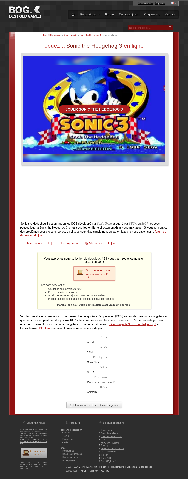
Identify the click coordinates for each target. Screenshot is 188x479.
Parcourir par (90, 14)
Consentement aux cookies (139, 467)
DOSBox (44, 328)
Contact (170, 14)
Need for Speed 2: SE (111, 436)
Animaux (92, 392)
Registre (160, 3)
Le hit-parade (68, 460)
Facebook (93, 471)
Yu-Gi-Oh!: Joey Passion (112, 448)
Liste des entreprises (72, 454)
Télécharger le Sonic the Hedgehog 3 (132, 324)
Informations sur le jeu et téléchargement (94, 405)
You (105, 471)
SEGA (90, 372)
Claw (103, 439)
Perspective (67, 439)
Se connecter (145, 3)
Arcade (91, 342)
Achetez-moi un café (33, 453)
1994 (90, 352)
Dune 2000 (106, 458)
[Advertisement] (94, 195)
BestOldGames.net (52, 35)
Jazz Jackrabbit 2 (109, 451)
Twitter (83, 471)
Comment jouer (128, 14)
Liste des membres (71, 457)
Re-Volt (104, 455)
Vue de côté (108, 382)
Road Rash (106, 430)
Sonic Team (93, 362)
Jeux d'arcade (70, 35)
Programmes (152, 14)
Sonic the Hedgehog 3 (90, 35)
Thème (65, 436)
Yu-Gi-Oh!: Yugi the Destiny (110, 444)
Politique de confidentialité (111, 467)
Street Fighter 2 (108, 461)
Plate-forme (93, 382)
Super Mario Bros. (109, 433)
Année (65, 442)
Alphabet (66, 433)
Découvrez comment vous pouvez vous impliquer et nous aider (33, 441)
